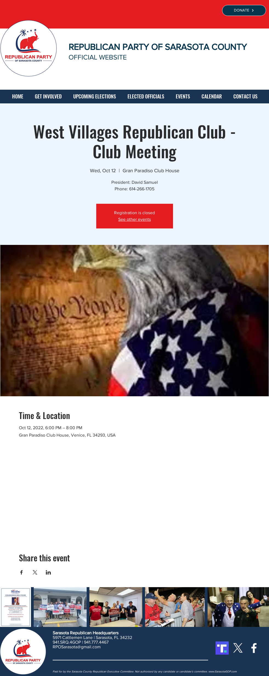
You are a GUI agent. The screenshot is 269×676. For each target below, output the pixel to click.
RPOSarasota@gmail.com (77, 646)
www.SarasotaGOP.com (222, 671)
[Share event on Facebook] (21, 572)
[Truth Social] (222, 648)
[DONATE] (244, 10)
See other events (134, 219)
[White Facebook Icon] (253, 648)
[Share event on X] (35, 572)
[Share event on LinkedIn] (48, 572)
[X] (238, 648)
